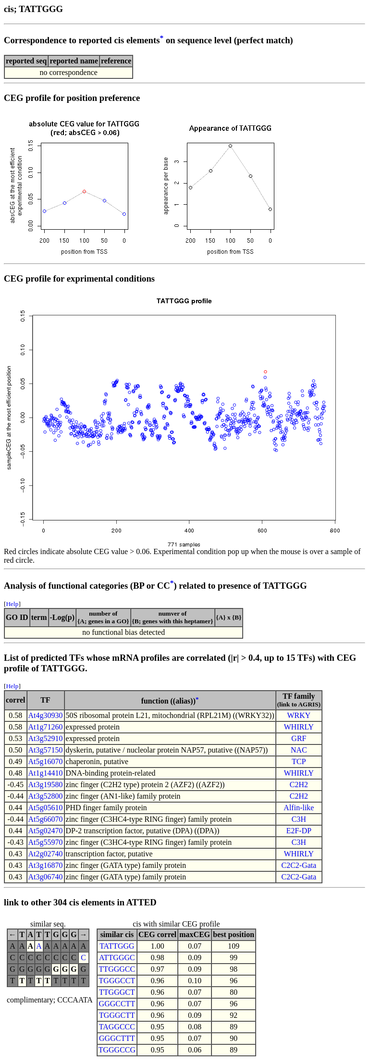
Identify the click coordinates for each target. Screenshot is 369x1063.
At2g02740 (45, 854)
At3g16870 (45, 865)
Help (12, 603)
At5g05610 (45, 807)
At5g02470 (45, 831)
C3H (299, 819)
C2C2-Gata (298, 865)
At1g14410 (45, 773)
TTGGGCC (117, 969)
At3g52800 (45, 796)
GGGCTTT (117, 1038)
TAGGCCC (117, 1027)
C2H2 (299, 784)
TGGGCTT (117, 1015)
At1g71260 (45, 727)
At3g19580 (45, 784)
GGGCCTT (117, 1004)
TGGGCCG (116, 1050)
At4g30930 (45, 715)
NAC (299, 750)
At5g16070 (45, 761)
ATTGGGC (117, 957)
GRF (298, 738)
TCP (299, 761)
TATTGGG (116, 946)
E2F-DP (298, 831)
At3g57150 (45, 750)
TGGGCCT (117, 980)
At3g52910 (45, 738)
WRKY (298, 715)
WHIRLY (299, 727)
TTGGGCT (117, 992)
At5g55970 (45, 842)
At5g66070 (45, 819)
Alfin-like (298, 807)
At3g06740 (45, 877)
